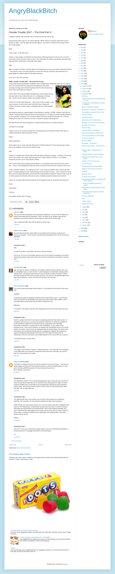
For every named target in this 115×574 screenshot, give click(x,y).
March (84, 220)
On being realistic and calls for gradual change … (25, 530)
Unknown (17, 212)
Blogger (65, 564)
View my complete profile (95, 34)
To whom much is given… (89, 176)
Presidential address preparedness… (93, 166)
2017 (82, 58)
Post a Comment (16, 441)
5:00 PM (16, 311)
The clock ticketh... (87, 115)
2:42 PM (16, 261)
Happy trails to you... (88, 204)
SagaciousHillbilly (19, 362)
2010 (82, 76)
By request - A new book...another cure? (93, 109)
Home (40, 445)
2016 (82, 60)
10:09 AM (16, 372)
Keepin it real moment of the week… (92, 169)
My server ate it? (87, 174)
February (85, 222)
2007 (82, 84)
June (83, 212)
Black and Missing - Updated (90, 107)
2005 (82, 231)
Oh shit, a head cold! (88, 196)
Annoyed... (85, 171)
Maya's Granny (18, 230)
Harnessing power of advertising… (92, 120)
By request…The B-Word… (90, 143)
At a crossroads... (87, 163)
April (83, 217)
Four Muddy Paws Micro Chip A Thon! (93, 112)
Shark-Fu (93, 31)
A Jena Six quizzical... (88, 138)
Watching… (85, 96)
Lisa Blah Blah (18, 267)
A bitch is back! (86, 201)
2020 (82, 50)
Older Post (68, 445)
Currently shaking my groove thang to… (93, 154)
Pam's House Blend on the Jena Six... (93, 133)
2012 (82, 71)
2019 (82, 53)
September (85, 94)
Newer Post (12, 445)
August (84, 207)
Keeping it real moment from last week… (94, 122)
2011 (82, 73)
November (85, 88)
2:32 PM (16, 239)
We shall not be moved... (89, 125)
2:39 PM (16, 391)
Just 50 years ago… (88, 117)
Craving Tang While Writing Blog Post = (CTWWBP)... (35, 537)
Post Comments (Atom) (24, 448)
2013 (82, 68)
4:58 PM (16, 280)
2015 (82, 63)
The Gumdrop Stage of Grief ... (20, 454)
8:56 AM (16, 356)
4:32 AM (16, 341)
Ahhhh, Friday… (86, 128)
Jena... (84, 198)
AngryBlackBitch (33, 10)
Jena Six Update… (87, 140)
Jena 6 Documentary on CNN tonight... (93, 135)
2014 (82, 65)
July (83, 209)
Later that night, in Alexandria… (91, 130)
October (84, 91)
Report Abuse (84, 236)
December (85, 86)
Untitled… (13, 548)
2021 (82, 47)
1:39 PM (16, 224)
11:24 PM (16, 437)
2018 (82, 55)
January (84, 225)
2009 (82, 78)
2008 (82, 81)
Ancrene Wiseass (19, 286)
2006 (82, 228)
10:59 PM (16, 420)
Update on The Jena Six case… (91, 161)
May (83, 214)
